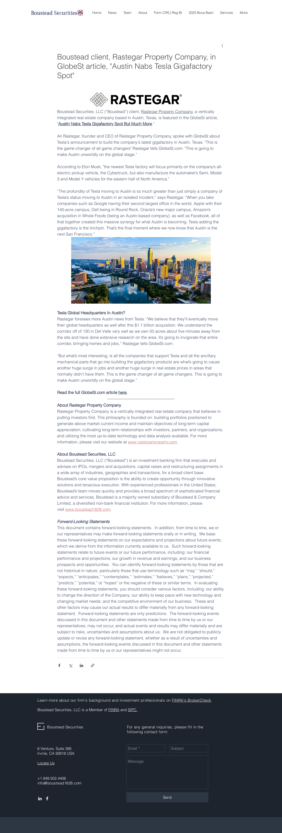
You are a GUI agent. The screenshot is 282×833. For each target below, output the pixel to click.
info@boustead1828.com (59, 783)
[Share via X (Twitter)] (70, 665)
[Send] (167, 797)
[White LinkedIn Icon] (39, 798)
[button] (226, 12)
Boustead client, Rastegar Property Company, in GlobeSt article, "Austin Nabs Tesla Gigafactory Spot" (136, 66)
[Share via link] (92, 665)
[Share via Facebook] (59, 665)
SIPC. (132, 709)
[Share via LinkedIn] (81, 665)
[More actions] (222, 45)
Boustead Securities (65, 727)
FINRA (113, 709)
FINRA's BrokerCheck (191, 700)
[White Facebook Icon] (47, 798)
